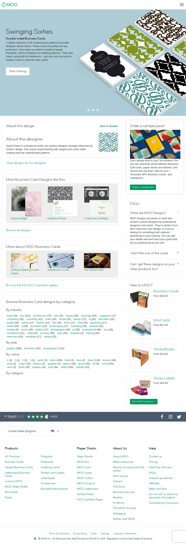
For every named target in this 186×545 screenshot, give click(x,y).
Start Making (17, 71)
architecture (39, 315)
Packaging (119, 513)
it (22, 326)
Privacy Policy (80, 533)
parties (39, 329)
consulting (32, 319)
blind (67, 360)
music (24, 329)
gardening (96, 322)
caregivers (105, 315)
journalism (36, 326)
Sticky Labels (164, 378)
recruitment (13, 333)
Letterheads (48, 478)
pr (73, 329)
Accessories (48, 483)
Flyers (8, 497)
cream (22, 363)
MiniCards (161, 320)
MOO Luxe (83, 467)
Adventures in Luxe (58, 269)
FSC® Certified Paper (90, 499)
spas (59, 333)
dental (62, 319)
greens (67, 363)
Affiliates (154, 483)
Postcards (46, 456)
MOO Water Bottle (16, 486)
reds (50, 367)
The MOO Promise (124, 508)
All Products (12, 456)
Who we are (120, 476)
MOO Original (86, 483)
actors (10, 315)
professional (89, 329)
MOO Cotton (85, 478)
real (106, 329)
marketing (76, 326)
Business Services (124, 492)
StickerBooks (164, 349)
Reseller (118, 497)
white (64, 367)
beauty (69, 315)
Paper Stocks (85, 456)
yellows (80, 367)
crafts (48, 319)
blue (79, 360)
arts (56, 315)
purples (36, 367)
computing (12, 319)
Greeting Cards (50, 467)
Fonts (94, 533)
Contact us (155, 456)
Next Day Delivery (160, 467)
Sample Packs (85, 494)
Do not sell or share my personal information (163, 495)
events (25, 322)
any (22, 315)
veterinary (12, 336)
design (77, 319)
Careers (117, 481)
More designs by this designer (26, 163)
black (53, 360)
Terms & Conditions (59, 533)
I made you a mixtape (96, 218)
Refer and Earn (158, 488)
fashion (40, 322)
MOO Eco (83, 462)
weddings (31, 336)
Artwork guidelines (161, 478)
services (45, 333)
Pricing (153, 462)
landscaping (56, 326)
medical (93, 326)
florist (67, 322)
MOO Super (84, 472)
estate (10, 322)
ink (94, 363)
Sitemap (105, 533)
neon (9, 367)
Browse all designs (18, 230)
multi (104, 363)
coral (9, 363)
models (11, 329)
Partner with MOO (124, 519)
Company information (125, 533)
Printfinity (118, 503)
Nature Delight (19, 218)
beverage (86, 315)
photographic (50, 348)
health (10, 326)
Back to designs (109, 126)
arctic (41, 360)
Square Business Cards (19, 467)
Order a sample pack (143, 187)
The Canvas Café (93, 269)
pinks (21, 367)
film (54, 322)
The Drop (119, 486)
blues (91, 360)
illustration (30, 348)
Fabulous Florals (56, 218)
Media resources (123, 462)
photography (58, 329)
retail (30, 333)
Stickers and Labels (52, 472)
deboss (37, 363)
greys (81, 363)
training (90, 333)
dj (90, 319)
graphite (52, 363)
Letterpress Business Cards (17, 474)
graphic (11, 348)
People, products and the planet (128, 468)
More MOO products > (144, 401)
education (103, 319)
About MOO (120, 456)
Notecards (47, 462)
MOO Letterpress (87, 488)
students (75, 333)
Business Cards (166, 291)
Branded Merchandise (54, 488)
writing (47, 336)
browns (107, 360)
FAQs (152, 472)
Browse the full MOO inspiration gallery (32, 285)
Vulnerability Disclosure (163, 503)
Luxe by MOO (13, 481)
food (80, 322)
